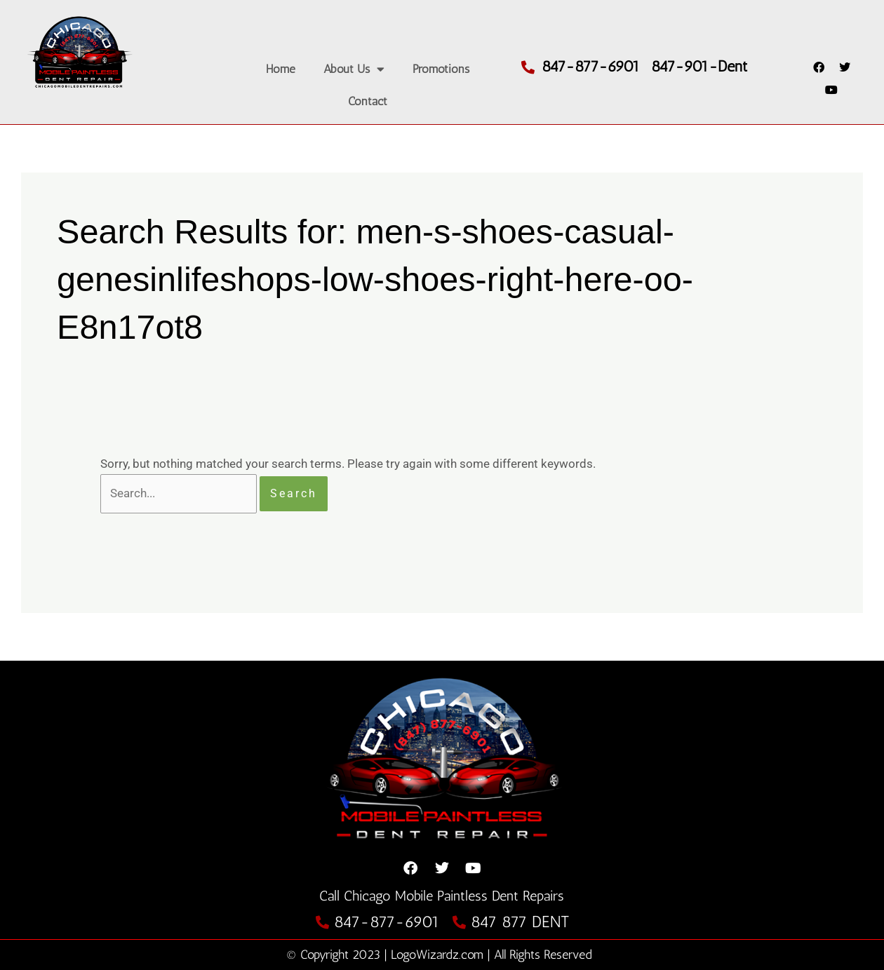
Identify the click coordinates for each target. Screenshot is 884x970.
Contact (367, 101)
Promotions (441, 69)
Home (280, 69)
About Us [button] (353, 69)
